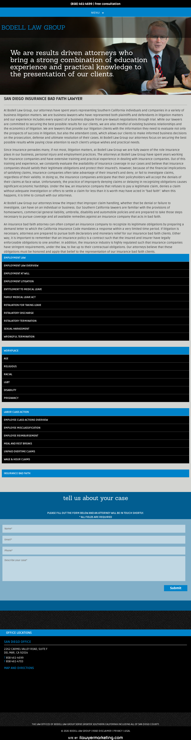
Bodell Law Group (95, 27)
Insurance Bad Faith (17, 473)
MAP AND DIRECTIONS (19, 668)
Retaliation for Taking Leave (22, 305)
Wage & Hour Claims (17, 459)
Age (6, 358)
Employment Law (15, 257)
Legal (127, 731)
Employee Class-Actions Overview (26, 420)
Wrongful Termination (19, 336)
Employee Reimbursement (21, 435)
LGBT (7, 382)
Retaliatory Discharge (19, 313)
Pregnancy (11, 398)
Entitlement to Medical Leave (23, 289)
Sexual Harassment (16, 328)
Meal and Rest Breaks (18, 443)
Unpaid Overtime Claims (19, 451)
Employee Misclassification (22, 427)
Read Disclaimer (102, 731)
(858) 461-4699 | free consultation (95, 4)
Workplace (11, 350)
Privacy (117, 731)
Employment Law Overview (21, 265)
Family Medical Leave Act (20, 297)
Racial (8, 374)
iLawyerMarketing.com (95, 738)
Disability (10, 390)
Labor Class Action (16, 412)
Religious (10, 366)
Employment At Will (16, 273)
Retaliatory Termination (20, 321)
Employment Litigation (19, 281)
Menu (95, 12)
